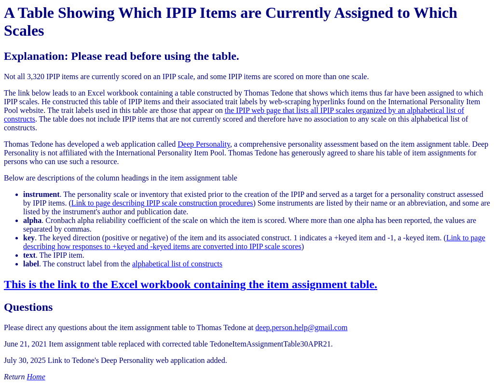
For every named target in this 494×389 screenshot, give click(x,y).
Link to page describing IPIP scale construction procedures (162, 203)
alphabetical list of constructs (177, 264)
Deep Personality (204, 144)
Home (36, 377)
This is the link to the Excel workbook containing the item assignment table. (190, 284)
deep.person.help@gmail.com (301, 327)
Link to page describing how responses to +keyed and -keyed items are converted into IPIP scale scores (254, 242)
